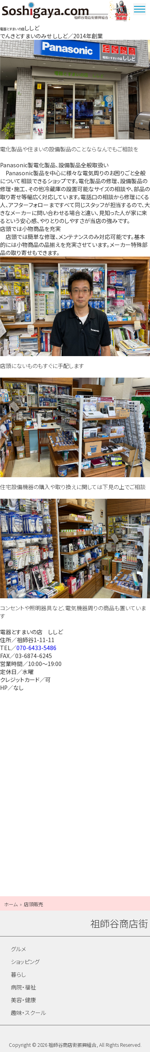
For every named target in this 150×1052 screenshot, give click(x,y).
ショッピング (25, 962)
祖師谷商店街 (55, 12)
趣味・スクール (28, 1013)
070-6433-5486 (36, 648)
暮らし (18, 974)
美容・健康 (23, 1000)
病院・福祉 (23, 987)
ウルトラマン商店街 (120, 12)
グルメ (18, 949)
